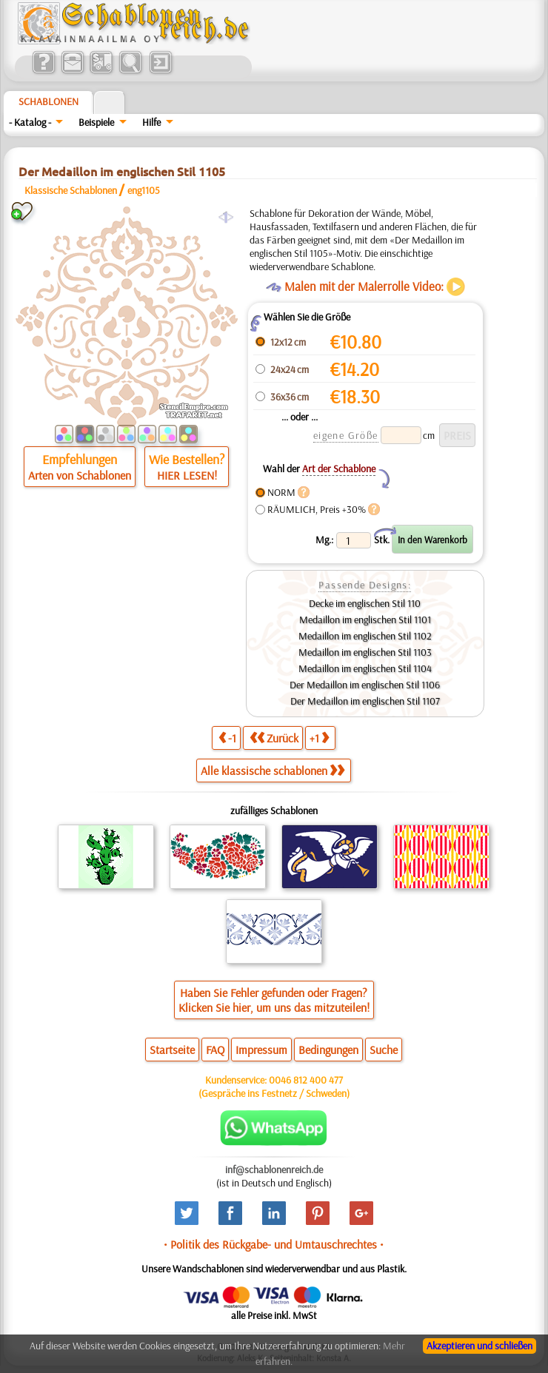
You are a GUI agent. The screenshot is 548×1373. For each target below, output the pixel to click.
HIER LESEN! (187, 475)
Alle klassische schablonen (272, 770)
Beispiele (96, 122)
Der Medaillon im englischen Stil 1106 (365, 684)
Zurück (274, 737)
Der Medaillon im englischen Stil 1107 (365, 701)
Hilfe (151, 122)
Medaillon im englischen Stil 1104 (365, 668)
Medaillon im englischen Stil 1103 (365, 652)
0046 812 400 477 (306, 1080)
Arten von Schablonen (79, 475)
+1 (319, 737)
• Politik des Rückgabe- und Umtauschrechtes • (274, 1244)
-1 (227, 737)
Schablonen (48, 101)
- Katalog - (30, 122)
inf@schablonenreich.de (274, 1169)
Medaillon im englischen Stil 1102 (365, 635)
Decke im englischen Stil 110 (365, 603)
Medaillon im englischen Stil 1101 (365, 619)
